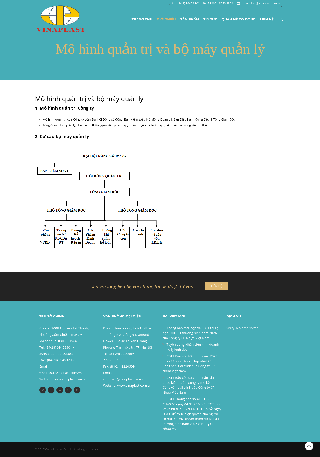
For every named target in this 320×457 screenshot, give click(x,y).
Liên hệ (267, 19)
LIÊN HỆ (216, 286)
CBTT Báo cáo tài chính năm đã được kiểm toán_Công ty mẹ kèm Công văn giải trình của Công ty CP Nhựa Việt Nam (188, 385)
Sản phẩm (189, 19)
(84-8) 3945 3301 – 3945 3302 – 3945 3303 (205, 3)
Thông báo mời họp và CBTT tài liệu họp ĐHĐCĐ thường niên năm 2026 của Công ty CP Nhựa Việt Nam (191, 333)
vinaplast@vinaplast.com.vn (262, 3)
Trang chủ (142, 19)
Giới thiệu (166, 19)
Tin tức (210, 19)
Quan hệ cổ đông (239, 19)
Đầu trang (309, 446)
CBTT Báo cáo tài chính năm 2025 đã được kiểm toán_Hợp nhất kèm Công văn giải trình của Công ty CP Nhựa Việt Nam (189, 363)
